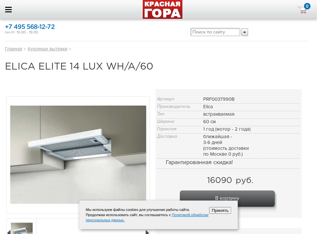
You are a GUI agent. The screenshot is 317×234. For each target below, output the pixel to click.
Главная (13, 49)
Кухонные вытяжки (47, 49)
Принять (220, 210)
